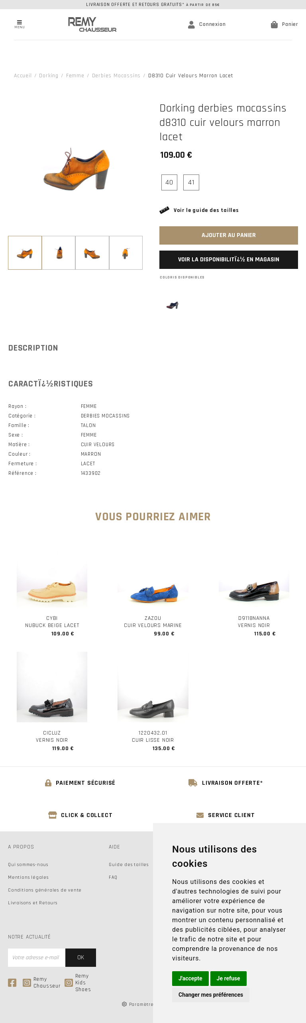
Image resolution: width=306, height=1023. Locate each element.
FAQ (113, 877)
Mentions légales (28, 877)
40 (169, 182)
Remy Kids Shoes (78, 983)
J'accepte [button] (190, 978)
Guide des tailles (129, 865)
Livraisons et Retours (32, 903)
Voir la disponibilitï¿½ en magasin (228, 259)
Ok (80, 957)
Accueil (23, 75)
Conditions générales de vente (45, 890)
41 (191, 182)
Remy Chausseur (42, 983)
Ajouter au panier (229, 235)
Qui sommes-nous (28, 865)
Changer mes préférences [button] (210, 995)
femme (75, 75)
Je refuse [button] (228, 978)
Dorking (49, 75)
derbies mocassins (116, 75)
